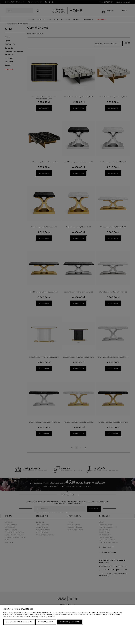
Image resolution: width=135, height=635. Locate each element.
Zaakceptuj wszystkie (70, 622)
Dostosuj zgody (45, 622)
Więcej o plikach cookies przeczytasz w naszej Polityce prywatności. (29, 616)
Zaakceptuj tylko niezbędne (19, 622)
